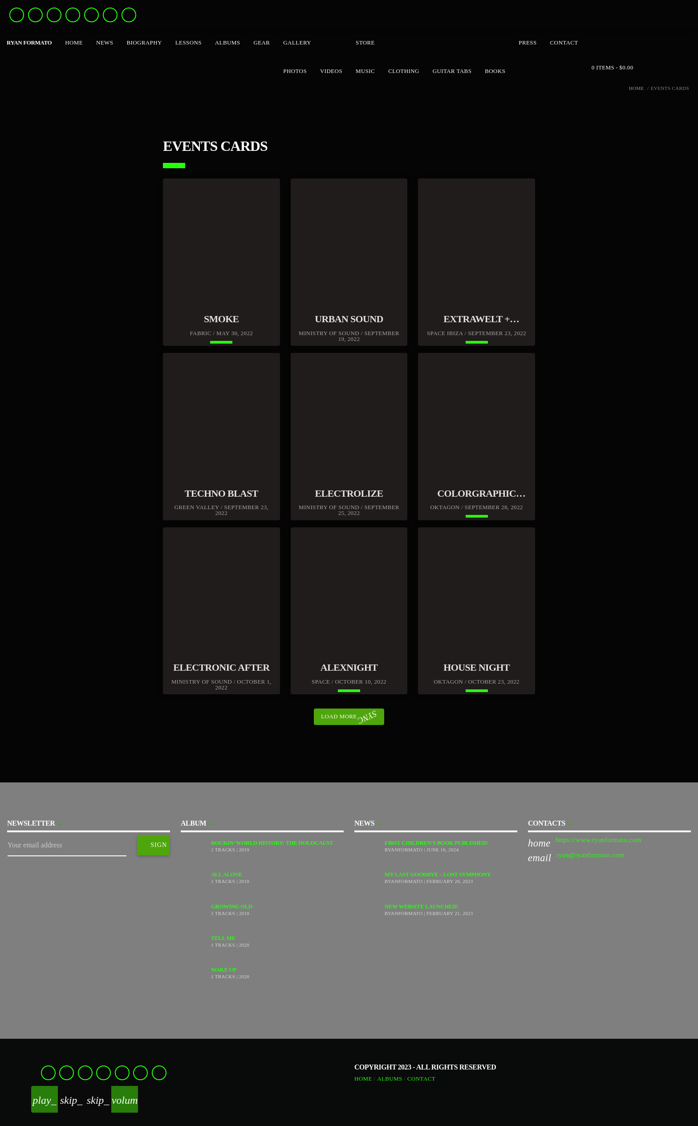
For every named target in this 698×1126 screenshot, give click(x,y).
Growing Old (231, 906)
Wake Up (223, 970)
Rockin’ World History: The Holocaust (272, 843)
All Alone (226, 874)
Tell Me (223, 938)
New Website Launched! (421, 906)
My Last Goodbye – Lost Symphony (438, 874)
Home (636, 88)
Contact (421, 1078)
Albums (389, 1078)
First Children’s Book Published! (436, 843)
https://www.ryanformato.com (598, 839)
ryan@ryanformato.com (590, 855)
